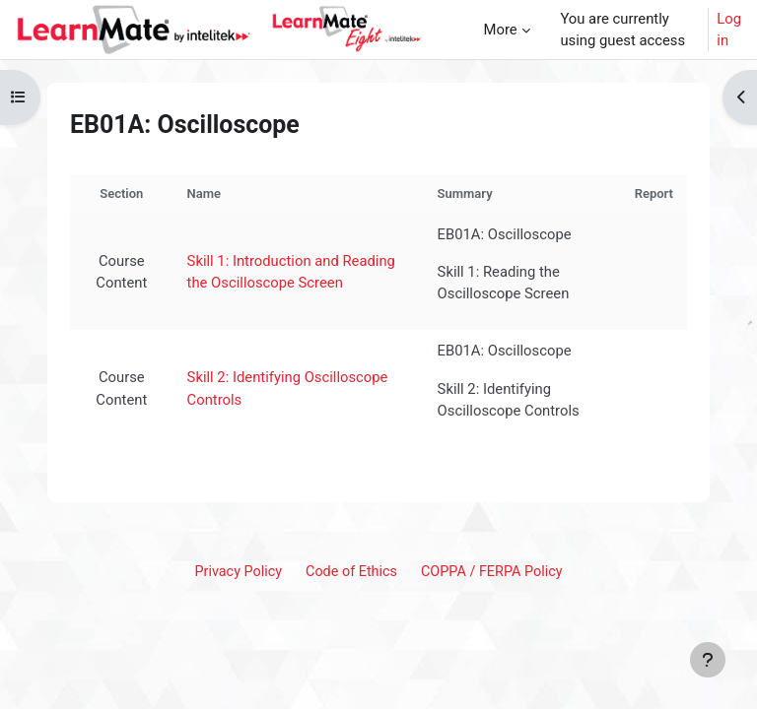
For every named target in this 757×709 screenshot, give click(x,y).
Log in (729, 29)
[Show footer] (707, 659)
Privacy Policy (238, 571)
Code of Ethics (351, 571)
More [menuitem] (500, 29)
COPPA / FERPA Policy (492, 571)
